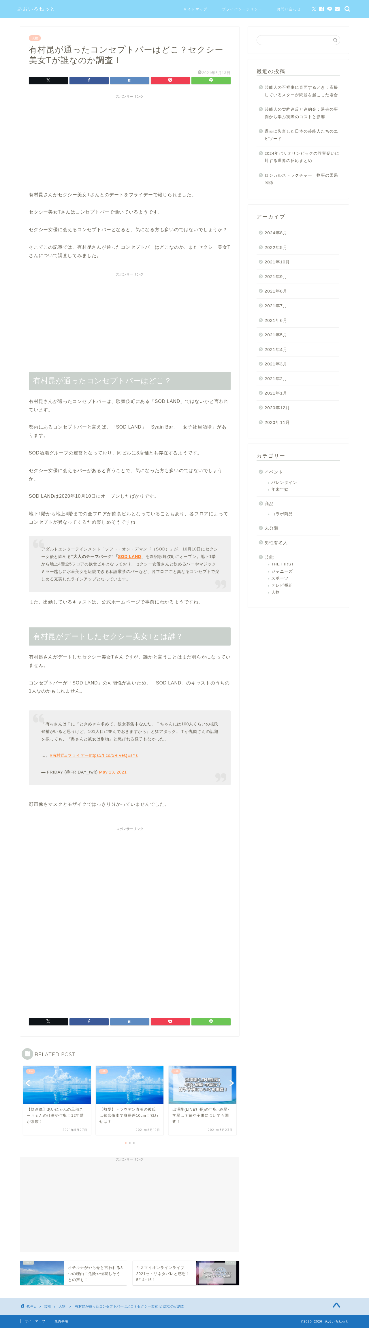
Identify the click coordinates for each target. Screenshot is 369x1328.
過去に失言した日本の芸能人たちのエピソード (301, 135)
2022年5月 (276, 247)
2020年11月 (277, 422)
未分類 (271, 528)
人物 (35, 38)
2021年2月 (276, 378)
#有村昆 (57, 755)
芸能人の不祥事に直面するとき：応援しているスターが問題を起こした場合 (301, 91)
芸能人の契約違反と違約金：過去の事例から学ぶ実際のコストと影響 (301, 113)
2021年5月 (276, 334)
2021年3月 (276, 363)
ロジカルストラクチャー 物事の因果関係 (301, 179)
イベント (274, 471)
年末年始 (280, 489)
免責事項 (61, 1321)
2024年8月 (276, 232)
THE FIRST (282, 564)
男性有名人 (276, 542)
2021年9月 (276, 276)
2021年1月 (276, 393)
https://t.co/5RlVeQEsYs (113, 755)
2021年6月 (276, 320)
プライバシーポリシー (242, 9)
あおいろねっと (36, 9)
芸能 (269, 557)
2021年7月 (276, 305)
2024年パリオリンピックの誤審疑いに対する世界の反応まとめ (302, 157)
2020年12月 (277, 407)
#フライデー (77, 755)
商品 (269, 503)
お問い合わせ (289, 9)
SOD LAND (129, 556)
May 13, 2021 (113, 772)
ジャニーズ (282, 571)
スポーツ (280, 578)
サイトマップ (195, 9)
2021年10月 (277, 261)
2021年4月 (276, 349)
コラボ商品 (282, 514)
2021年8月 (276, 290)
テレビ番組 (282, 585)
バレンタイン (284, 482)
